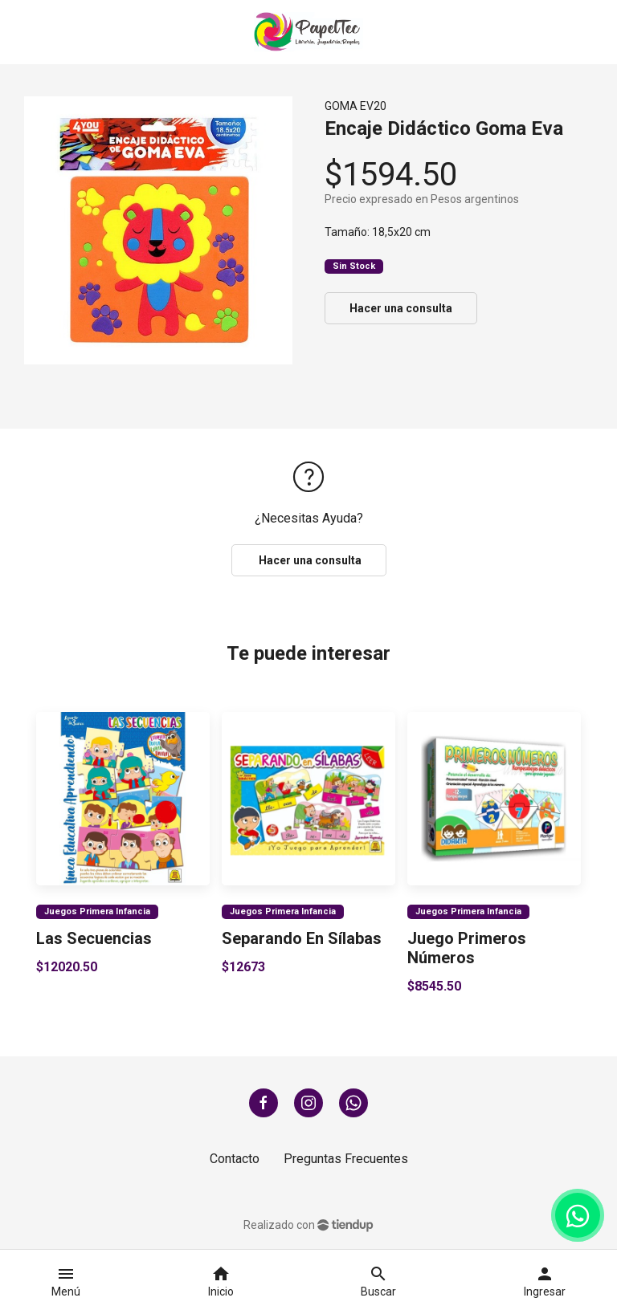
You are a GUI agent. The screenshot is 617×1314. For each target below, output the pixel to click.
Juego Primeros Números (466, 948)
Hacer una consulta (400, 308)
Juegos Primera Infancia (97, 910)
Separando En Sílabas (302, 938)
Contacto (234, 1158)
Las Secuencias (94, 938)
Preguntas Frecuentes (346, 1158)
